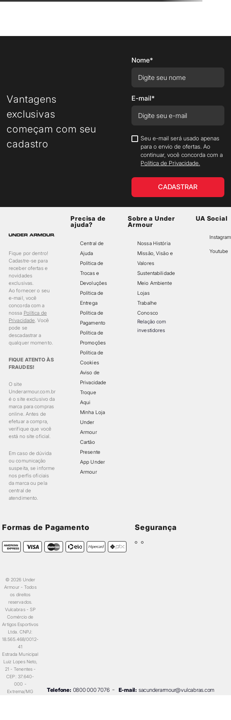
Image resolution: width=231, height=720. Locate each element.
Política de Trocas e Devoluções (93, 273)
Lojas (143, 293)
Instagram (220, 237)
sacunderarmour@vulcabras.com (176, 689)
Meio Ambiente (154, 283)
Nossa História (153, 243)
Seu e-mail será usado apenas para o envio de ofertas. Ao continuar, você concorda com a (182, 150)
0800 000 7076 (91, 689)
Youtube (218, 251)
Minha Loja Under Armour (92, 422)
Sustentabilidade (156, 273)
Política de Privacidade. (170, 162)
